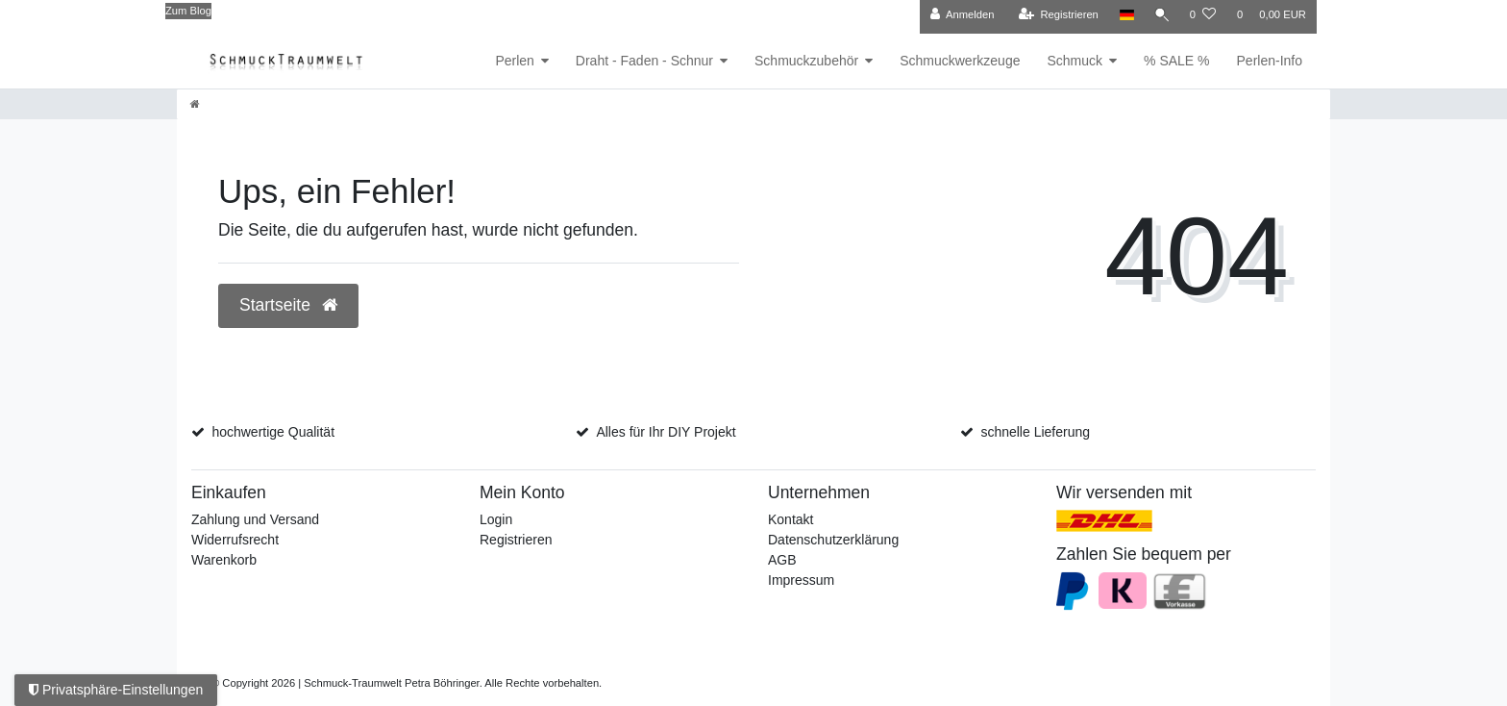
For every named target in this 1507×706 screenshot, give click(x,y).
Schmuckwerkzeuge (960, 60)
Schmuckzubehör (806, 60)
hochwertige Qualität (272, 432)
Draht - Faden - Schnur (644, 60)
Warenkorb (224, 559)
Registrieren (516, 539)
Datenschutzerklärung (833, 539)
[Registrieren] (1053, 15)
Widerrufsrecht (235, 539)
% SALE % (1176, 60)
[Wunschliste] (1202, 15)
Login (496, 519)
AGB (782, 559)
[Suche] (1160, 15)
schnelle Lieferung (1035, 432)
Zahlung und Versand (255, 519)
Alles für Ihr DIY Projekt (665, 432)
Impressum (801, 580)
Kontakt (790, 519)
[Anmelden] (958, 15)
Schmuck (1074, 60)
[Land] (1122, 15)
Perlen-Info (1269, 60)
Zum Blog (188, 10)
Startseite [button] (288, 305)
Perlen (514, 60)
